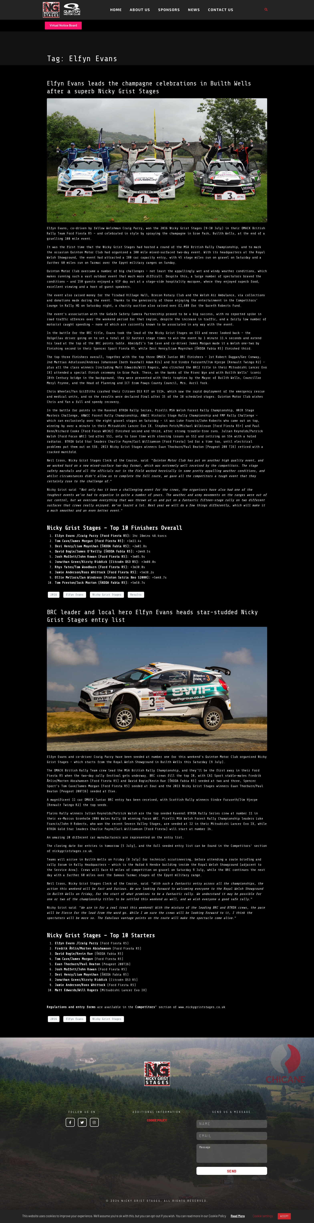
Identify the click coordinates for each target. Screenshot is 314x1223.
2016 (53, 594)
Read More (238, 1216)
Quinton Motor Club (63, 271)
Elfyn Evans (75, 594)
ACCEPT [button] (284, 1216)
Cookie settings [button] (263, 1216)
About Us (140, 9)
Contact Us (220, 9)
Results (136, 594)
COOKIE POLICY (157, 1120)
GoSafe (111, 314)
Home (116, 9)
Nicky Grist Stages (107, 594)
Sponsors (169, 9)
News (194, 9)
